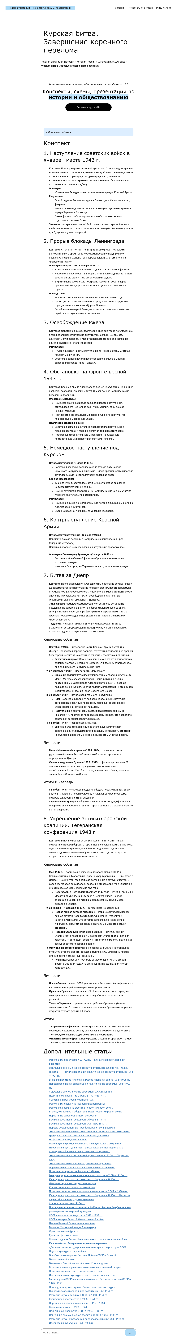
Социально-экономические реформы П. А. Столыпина (81, 1091)
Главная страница (51, 61)
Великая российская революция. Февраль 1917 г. (78, 1119)
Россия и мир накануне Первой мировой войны (77, 1103)
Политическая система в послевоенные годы (75, 1271)
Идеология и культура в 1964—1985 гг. (71, 1323)
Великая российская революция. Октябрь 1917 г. (78, 1123)
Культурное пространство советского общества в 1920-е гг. (84, 1179)
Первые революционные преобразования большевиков (82, 1127)
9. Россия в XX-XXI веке (111, 61)
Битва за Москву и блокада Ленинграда (72, 1227)
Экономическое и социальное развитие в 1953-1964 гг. (81, 1291)
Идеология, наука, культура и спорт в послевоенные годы (83, 1275)
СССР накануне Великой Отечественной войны (76, 1219)
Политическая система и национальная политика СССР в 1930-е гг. (88, 1191)
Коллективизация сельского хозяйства (72, 1187)
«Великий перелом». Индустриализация (72, 1183)
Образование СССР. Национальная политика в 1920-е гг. (82, 1167)
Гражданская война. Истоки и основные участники (79, 1135)
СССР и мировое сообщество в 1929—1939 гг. (75, 1215)
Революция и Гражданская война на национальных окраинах (85, 1143)
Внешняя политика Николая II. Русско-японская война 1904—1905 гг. (89, 1079)
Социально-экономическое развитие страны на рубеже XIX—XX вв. (88, 1067)
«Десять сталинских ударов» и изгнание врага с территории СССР (87, 1247)
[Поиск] (130, 1332)
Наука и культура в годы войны (67, 1251)
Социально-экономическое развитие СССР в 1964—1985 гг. (84, 1315)
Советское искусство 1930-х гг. (67, 1203)
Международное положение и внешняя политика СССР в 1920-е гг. (88, 1175)
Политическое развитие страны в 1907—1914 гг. (77, 1095)
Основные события (59, 132)
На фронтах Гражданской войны (68, 1139)
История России (85, 61)
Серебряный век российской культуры (71, 1099)
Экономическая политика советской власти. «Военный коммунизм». (89, 1131)
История (69, 61)
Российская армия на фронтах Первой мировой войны (81, 1107)
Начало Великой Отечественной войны (72, 1223)
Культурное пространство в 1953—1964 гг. (73, 1299)
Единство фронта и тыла (63, 1235)
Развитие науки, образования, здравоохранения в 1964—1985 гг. (87, 1319)
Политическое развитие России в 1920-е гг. (74, 1171)
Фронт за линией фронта (63, 1231)
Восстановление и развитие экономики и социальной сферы (85, 1267)
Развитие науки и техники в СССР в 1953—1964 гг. (78, 1295)
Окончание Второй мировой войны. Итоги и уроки (78, 1263)
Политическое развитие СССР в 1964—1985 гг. (76, 1310)
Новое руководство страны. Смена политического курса (82, 1287)
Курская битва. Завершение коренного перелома (78, 1243)
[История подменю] (125, 8)
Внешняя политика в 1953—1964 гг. (69, 1307)
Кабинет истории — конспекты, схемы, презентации (40, 7)
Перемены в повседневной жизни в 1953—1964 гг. (78, 1303)
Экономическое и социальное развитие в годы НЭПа (80, 1163)
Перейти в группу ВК (88, 107)
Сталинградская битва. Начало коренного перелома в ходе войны (88, 1239)
